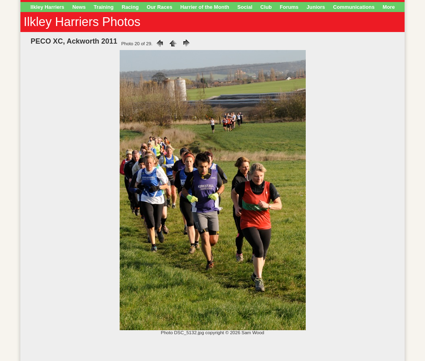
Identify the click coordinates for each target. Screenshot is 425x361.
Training (104, 7)
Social (245, 7)
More (389, 7)
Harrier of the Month (204, 7)
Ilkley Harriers (47, 7)
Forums (289, 7)
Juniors (316, 7)
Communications (354, 7)
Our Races (159, 7)
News (79, 7)
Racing (130, 7)
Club (266, 7)
